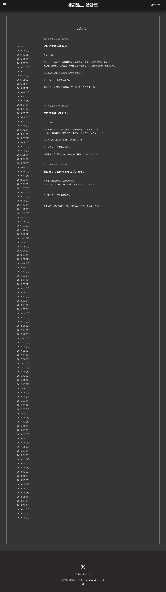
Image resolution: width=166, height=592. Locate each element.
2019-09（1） (23, 275)
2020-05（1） (23, 246)
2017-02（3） (23, 367)
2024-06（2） (23, 109)
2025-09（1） (23, 63)
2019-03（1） (23, 288)
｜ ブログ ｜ (50, 79)
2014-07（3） (23, 492)
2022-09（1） (23, 180)
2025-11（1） (23, 59)
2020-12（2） (23, 234)
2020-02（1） (23, 255)
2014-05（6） (23, 501)
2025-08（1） (23, 67)
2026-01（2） (23, 50)
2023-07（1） (23, 142)
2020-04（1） (23, 250)
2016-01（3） (23, 417)
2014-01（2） (23, 517)
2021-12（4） (23, 205)
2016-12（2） (23, 376)
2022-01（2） (23, 200)
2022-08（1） (23, 184)
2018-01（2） (23, 325)
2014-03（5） (23, 509)
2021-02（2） (23, 225)
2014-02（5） (23, 513)
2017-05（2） (23, 355)
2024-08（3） (23, 100)
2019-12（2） (23, 263)
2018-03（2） (23, 317)
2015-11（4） (23, 426)
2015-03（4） (23, 459)
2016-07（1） (23, 396)
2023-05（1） (23, 150)
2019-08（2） (23, 280)
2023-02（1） (23, 159)
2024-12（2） (23, 88)
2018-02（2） (23, 321)
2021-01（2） (23, 230)
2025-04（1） (23, 75)
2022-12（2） (23, 167)
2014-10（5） (23, 480)
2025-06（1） (23, 71)
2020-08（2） (23, 242)
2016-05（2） (23, 405)
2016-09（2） (23, 388)
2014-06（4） (23, 496)
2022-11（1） (23, 171)
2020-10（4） (23, 238)
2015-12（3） (23, 421)
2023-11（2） (23, 125)
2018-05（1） (23, 309)
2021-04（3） (23, 217)
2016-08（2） (23, 392)
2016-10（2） (23, 384)
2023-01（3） (23, 163)
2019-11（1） (23, 267)
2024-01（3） (23, 117)
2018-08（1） (23, 300)
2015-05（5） (23, 451)
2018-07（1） (23, 305)
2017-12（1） (23, 330)
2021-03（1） (23, 221)
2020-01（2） (23, 259)
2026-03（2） (23, 46)
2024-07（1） (23, 104)
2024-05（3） (23, 113)
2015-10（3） (23, 430)
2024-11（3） (23, 92)
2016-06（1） (23, 401)
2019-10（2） (23, 271)
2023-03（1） (23, 155)
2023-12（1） (23, 121)
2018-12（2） (23, 296)
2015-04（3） (23, 455)
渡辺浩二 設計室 (83, 5)
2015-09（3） (23, 434)
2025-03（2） (23, 79)
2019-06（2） (23, 284)
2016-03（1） (23, 409)
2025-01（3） (23, 84)
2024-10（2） (23, 96)
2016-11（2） (23, 380)
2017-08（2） (23, 346)
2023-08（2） (23, 138)
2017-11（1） (23, 334)
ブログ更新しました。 (56, 46)
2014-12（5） (23, 471)
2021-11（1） (23, 209)
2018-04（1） (23, 313)
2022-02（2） (23, 196)
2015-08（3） (23, 438)
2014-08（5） (23, 488)
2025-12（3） (23, 54)
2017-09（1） (23, 342)
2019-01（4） (23, 292)
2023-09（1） (23, 134)
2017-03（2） (23, 363)
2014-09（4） (23, 484)
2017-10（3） (23, 338)
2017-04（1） (23, 359)
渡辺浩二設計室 (76, 580)
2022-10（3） (23, 175)
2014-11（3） (23, 476)
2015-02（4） (23, 463)
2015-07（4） (23, 442)
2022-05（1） (23, 188)
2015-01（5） (23, 467)
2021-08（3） (23, 213)
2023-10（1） (23, 129)
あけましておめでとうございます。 (64, 171)
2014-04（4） (23, 505)
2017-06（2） (23, 350)
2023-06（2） (23, 146)
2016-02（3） (23, 413)
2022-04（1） (23, 192)
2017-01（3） (23, 371)
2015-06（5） (23, 446)
